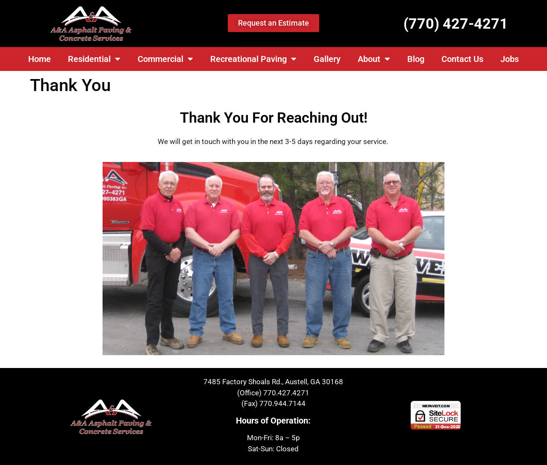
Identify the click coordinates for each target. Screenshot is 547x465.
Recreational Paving (253, 59)
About (374, 59)
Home (39, 59)
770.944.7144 (282, 403)
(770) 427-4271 (455, 23)
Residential (94, 59)
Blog (415, 59)
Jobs (509, 59)
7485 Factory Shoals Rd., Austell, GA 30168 (273, 381)
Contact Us (462, 59)
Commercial (165, 59)
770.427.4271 (286, 392)
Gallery (327, 59)
